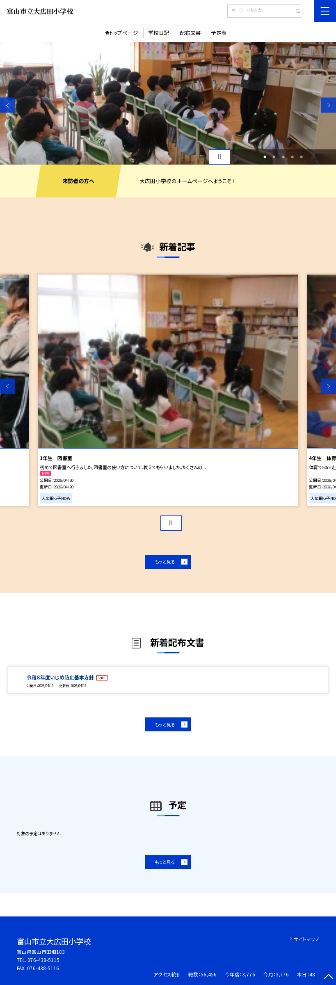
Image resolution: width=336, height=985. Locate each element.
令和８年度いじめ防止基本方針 (61, 676)
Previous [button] (7, 105)
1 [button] (264, 156)
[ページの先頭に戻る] (328, 977)
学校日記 (158, 33)
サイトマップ (306, 938)
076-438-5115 (43, 959)
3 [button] (283, 156)
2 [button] (273, 156)
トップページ (123, 33)
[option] (168, 103)
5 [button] (301, 156)
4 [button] (292, 156)
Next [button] (328, 105)
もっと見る (165, 561)
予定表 (219, 33)
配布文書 (190, 33)
